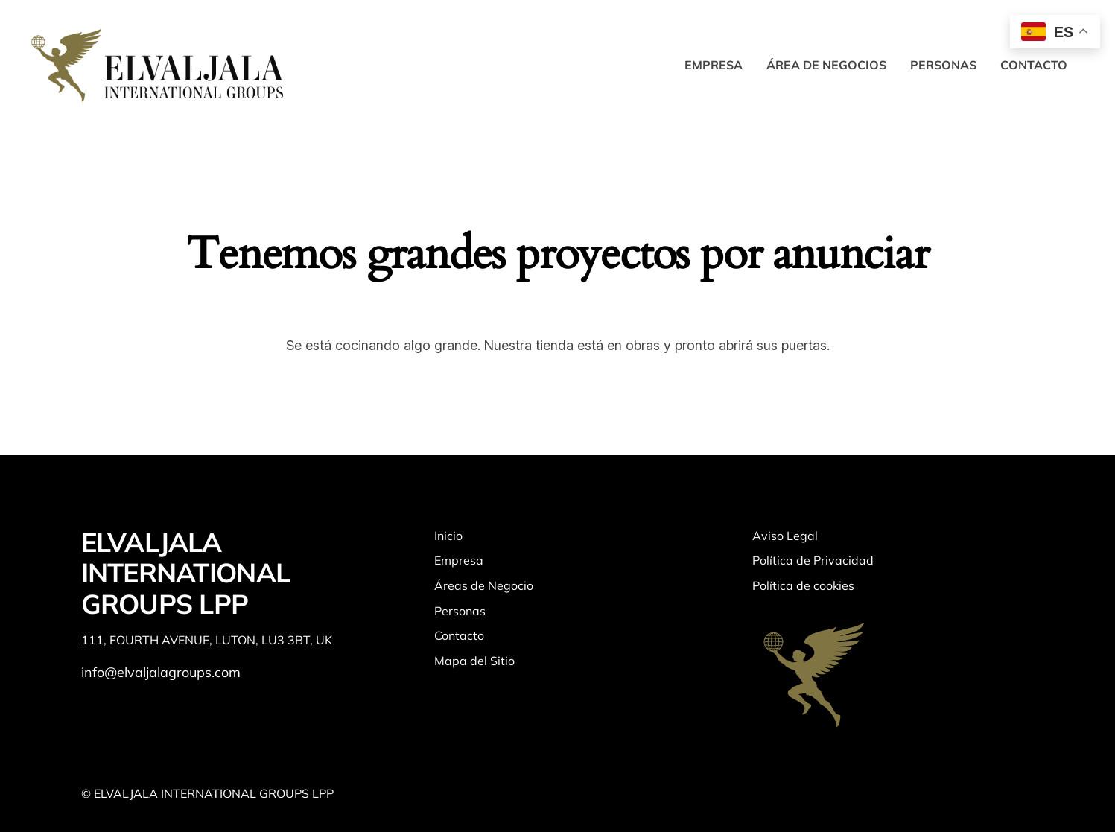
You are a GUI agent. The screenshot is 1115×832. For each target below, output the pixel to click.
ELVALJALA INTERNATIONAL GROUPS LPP (185, 572)
